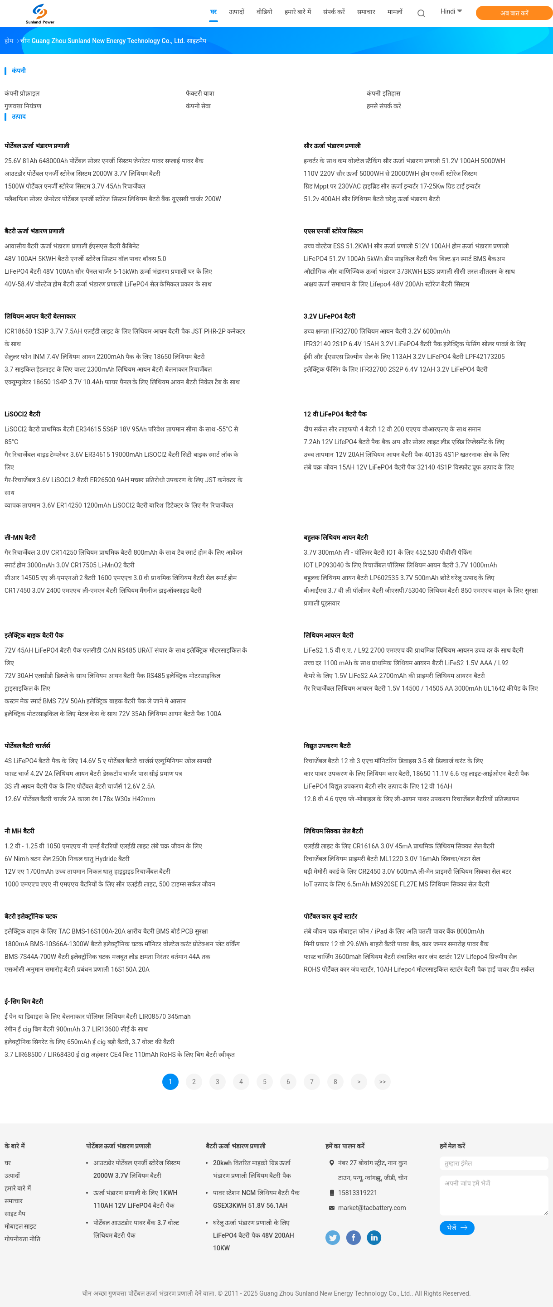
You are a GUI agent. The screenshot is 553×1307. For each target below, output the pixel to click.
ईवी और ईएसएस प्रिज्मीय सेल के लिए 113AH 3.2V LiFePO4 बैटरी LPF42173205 (404, 356)
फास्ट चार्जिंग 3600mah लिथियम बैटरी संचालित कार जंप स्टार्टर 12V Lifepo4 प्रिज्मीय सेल (410, 956)
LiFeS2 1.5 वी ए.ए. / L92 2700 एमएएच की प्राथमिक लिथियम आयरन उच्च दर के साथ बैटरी (414, 650)
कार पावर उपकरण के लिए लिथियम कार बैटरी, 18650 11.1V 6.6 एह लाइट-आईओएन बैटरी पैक (416, 773)
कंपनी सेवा (198, 106)
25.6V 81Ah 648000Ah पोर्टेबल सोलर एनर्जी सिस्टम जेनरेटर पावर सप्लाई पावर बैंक (104, 161)
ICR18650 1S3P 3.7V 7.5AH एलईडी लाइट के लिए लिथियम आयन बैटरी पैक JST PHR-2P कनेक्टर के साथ (125, 338)
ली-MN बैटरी (20, 537)
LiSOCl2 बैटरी (22, 414)
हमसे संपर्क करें (384, 106)
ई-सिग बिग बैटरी (24, 1001)
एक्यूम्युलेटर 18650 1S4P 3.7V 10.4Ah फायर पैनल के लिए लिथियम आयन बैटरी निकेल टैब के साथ (122, 382)
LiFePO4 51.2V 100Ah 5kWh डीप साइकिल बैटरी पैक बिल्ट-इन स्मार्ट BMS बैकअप (404, 258)
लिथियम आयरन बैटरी (329, 635)
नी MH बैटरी (19, 831)
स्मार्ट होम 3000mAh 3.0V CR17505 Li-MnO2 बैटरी (70, 565)
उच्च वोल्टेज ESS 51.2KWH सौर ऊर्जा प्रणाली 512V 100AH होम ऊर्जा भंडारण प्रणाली (406, 246)
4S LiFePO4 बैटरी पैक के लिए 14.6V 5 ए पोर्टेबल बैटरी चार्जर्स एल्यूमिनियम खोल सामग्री (108, 761)
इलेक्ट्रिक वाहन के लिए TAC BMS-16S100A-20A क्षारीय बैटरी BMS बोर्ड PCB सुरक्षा (106, 931)
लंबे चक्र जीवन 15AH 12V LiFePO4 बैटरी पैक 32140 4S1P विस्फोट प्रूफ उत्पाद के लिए (409, 467)
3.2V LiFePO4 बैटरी (329, 316)
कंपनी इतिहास (383, 93)
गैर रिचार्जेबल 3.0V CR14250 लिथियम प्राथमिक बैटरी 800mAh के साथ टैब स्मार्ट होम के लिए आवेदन (124, 552)
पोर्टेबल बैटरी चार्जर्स (27, 746)
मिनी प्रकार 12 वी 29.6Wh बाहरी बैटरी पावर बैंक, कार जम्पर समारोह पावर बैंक (396, 944)
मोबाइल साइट (20, 1226)
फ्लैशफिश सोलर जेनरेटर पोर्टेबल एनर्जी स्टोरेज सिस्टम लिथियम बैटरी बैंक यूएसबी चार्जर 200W (113, 199)
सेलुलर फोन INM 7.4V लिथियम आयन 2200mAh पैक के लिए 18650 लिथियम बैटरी (105, 356)
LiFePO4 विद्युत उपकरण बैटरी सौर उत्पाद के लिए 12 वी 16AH (378, 786)
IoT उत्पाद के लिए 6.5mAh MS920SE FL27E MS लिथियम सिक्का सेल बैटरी (397, 884)
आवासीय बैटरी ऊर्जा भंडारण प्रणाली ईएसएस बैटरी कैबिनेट (72, 246)
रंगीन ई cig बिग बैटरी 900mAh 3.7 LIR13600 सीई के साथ (76, 1029)
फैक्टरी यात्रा (200, 93)
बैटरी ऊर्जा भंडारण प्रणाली (34, 231)
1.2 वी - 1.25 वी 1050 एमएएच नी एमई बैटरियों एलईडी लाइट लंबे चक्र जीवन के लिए (103, 846)
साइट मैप (15, 1213)
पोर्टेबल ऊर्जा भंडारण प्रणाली (37, 146)
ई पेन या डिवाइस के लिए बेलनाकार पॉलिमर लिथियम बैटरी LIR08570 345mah (98, 1016)
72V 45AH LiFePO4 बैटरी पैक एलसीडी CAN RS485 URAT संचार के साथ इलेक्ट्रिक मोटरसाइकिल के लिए (126, 657)
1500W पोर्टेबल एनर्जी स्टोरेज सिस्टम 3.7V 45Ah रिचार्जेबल (75, 186)
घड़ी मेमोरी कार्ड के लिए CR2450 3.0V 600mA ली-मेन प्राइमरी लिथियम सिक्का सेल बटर (407, 871)
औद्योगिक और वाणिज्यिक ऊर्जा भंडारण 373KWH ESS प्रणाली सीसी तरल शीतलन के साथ (409, 271)
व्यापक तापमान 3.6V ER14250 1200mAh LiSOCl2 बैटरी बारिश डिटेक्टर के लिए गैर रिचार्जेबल (119, 505)
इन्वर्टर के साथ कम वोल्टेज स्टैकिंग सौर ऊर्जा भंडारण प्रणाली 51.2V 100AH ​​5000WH (404, 161)
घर (8, 1163)
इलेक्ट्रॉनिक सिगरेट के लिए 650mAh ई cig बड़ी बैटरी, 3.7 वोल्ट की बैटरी (90, 1042)
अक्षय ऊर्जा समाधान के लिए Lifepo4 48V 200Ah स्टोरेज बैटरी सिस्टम (386, 284)
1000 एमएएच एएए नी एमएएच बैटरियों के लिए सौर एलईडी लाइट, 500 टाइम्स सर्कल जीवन (110, 884)
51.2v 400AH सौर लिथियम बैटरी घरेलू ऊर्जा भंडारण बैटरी (372, 199)
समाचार (14, 1201)
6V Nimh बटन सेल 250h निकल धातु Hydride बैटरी (67, 858)
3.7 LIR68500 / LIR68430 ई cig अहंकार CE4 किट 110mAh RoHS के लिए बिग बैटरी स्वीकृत (120, 1054)
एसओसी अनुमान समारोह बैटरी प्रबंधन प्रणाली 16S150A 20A (77, 969)
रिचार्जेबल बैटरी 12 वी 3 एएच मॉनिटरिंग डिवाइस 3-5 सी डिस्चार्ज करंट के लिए (393, 761)
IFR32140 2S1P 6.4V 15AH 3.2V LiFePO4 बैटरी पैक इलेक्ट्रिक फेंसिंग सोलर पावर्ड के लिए (415, 344)
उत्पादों (12, 1175)
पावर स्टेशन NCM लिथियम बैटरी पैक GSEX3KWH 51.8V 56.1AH (256, 1199)
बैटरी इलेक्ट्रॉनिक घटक (31, 916)
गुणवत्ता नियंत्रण (23, 106)
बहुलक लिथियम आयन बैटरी (336, 537)
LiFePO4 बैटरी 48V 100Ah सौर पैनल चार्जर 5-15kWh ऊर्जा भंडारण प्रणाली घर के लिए (108, 271)
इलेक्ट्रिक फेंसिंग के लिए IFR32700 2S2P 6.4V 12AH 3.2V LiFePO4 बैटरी (396, 369)
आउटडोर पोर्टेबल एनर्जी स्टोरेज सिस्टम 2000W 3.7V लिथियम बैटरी (82, 173)
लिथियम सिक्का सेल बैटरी (333, 831)
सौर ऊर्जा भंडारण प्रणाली (332, 146)
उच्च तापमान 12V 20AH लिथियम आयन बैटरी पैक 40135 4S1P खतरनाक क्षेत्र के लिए (406, 454)
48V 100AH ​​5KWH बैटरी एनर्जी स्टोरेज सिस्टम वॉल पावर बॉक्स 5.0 (85, 258)
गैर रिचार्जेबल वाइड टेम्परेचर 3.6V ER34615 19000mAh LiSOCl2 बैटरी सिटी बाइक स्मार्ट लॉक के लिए (121, 461)
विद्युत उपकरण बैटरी (327, 746)
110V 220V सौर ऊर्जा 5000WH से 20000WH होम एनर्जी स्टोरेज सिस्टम (390, 173)
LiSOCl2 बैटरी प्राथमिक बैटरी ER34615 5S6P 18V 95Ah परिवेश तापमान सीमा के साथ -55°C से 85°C (121, 435)
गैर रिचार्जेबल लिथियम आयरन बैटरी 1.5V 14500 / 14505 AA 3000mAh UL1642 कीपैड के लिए (421, 688)
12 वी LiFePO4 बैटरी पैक (335, 414)
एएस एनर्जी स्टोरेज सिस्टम (333, 231)
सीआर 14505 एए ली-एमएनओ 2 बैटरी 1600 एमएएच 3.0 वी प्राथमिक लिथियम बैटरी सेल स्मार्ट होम (121, 577)
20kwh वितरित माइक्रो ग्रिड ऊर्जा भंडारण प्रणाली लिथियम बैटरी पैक (252, 1169)
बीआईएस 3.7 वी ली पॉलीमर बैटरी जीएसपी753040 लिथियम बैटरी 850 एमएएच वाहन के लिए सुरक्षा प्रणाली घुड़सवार (421, 597)
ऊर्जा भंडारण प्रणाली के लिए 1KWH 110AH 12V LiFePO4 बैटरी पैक (135, 1199)
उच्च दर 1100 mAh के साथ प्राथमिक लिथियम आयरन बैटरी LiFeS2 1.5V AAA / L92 (406, 663)
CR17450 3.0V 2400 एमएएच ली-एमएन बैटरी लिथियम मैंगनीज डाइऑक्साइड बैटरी (103, 590)
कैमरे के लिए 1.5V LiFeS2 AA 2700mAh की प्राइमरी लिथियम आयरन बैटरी (394, 675)
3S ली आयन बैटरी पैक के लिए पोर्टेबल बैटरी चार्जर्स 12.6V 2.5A (80, 786)
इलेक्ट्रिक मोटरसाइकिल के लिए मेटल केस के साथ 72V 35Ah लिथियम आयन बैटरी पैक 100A (113, 713)
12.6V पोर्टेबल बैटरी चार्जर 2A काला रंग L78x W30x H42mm (80, 799)
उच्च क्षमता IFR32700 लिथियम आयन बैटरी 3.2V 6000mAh (377, 331)
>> (382, 1081)
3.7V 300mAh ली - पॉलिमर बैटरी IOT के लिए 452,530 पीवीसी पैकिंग (388, 552)
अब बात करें (514, 13)
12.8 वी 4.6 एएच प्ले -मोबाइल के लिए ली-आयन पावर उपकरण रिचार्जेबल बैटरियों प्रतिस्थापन (411, 799)
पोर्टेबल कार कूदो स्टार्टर (330, 916)
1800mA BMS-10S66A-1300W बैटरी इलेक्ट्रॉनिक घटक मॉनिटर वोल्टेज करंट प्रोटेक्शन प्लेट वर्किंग (122, 944)
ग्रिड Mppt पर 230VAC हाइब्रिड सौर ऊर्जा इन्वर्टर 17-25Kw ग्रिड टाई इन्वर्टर (392, 186)
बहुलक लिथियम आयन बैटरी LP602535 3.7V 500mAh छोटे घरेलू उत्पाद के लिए (399, 577)
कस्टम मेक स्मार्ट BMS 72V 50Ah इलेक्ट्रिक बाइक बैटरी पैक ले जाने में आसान (95, 701)
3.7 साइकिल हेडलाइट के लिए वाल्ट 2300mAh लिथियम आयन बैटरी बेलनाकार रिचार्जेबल (108, 369)
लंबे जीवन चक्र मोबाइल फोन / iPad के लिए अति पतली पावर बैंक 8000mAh (394, 931)
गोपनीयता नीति (22, 1239)
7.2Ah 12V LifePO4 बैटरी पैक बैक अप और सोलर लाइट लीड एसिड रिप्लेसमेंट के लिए (404, 441)
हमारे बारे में (18, 1188)
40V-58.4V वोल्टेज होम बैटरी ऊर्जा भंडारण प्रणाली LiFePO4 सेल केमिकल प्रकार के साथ (108, 284)
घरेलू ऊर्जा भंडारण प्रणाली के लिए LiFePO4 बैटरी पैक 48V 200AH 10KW (253, 1235)
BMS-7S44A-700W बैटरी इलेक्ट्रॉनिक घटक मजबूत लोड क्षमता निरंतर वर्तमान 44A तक (107, 956)
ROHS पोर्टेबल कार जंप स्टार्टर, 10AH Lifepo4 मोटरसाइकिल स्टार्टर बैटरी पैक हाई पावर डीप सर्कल (419, 969)
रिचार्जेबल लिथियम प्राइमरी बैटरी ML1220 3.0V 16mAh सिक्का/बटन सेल (392, 858)
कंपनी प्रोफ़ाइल (22, 93)
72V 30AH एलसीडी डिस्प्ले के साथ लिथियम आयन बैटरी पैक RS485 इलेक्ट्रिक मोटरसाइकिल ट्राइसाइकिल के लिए (112, 682)
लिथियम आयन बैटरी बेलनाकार (40, 316)
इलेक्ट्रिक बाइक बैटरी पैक (34, 635)
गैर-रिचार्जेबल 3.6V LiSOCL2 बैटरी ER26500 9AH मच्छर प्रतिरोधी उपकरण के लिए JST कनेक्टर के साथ (124, 486)
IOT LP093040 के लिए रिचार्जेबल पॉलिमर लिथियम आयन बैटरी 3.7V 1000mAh (400, 565)
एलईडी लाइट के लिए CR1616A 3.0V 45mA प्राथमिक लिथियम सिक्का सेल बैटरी (399, 846)
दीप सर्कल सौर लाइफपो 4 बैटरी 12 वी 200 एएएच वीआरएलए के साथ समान (392, 429)
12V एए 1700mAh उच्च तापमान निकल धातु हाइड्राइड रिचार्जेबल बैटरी (88, 871)
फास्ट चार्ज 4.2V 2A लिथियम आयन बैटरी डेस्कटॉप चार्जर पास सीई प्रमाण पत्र (93, 773)
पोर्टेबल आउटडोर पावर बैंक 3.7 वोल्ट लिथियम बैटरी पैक (136, 1229)
